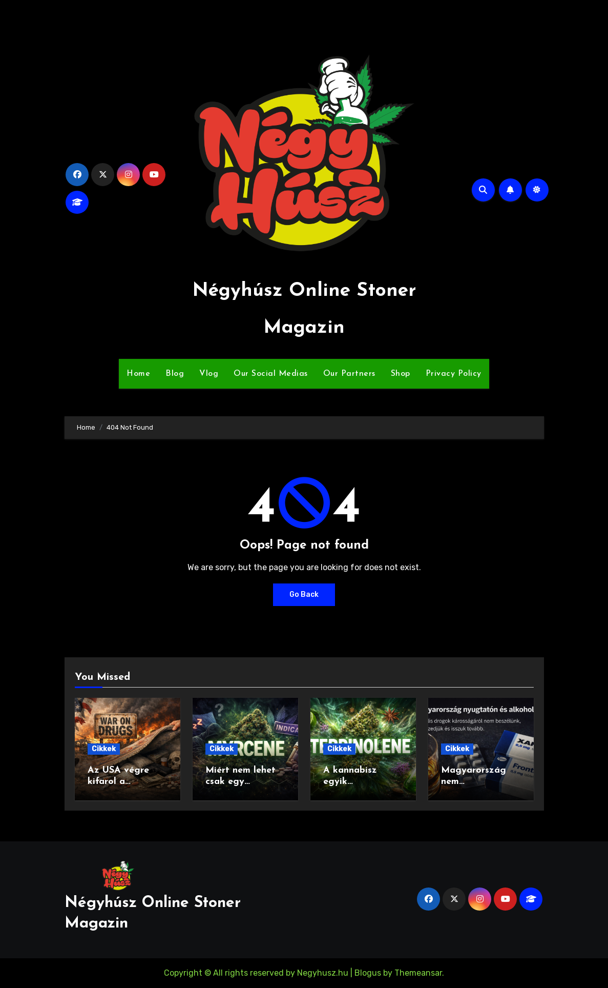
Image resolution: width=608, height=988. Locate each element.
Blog (174, 374)
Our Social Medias (271, 374)
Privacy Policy (453, 374)
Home (138, 374)
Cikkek (104, 748)
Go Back (304, 594)
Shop (400, 374)
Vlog (208, 374)
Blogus (367, 973)
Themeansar (418, 973)
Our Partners (349, 374)
